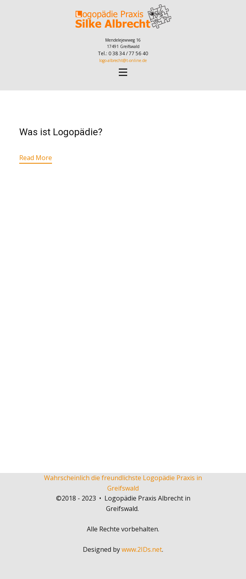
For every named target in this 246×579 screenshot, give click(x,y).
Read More (35, 157)
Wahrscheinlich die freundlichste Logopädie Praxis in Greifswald (123, 483)
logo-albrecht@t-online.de (123, 60)
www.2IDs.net (142, 549)
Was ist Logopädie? (60, 132)
